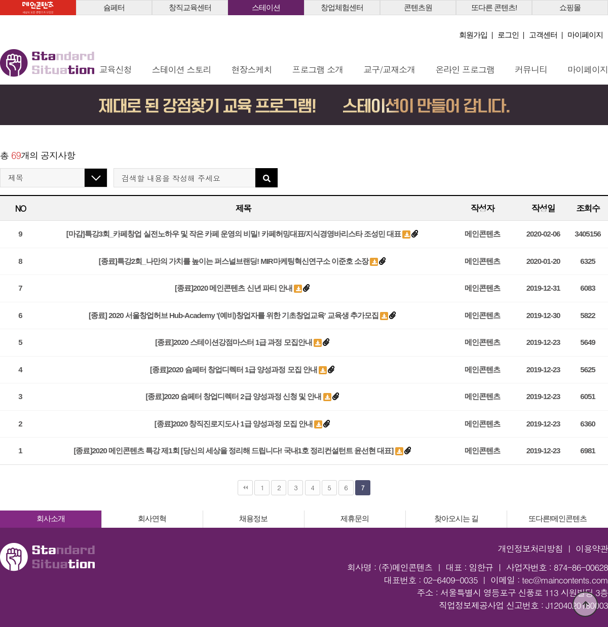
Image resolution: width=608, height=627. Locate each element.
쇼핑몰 (570, 7)
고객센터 (543, 34)
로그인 (508, 34)
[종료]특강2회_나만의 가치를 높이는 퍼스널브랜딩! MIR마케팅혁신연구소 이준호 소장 (234, 261)
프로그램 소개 (318, 69)
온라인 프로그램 (465, 69)
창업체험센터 (342, 7)
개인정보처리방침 (530, 549)
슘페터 (114, 7)
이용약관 (592, 549)
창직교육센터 (190, 7)
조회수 (587, 208)
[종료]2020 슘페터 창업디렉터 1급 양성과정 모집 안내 (234, 369)
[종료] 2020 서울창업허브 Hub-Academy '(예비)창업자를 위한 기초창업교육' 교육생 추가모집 (234, 315)
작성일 (543, 208)
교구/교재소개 (389, 69)
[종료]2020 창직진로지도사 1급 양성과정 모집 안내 (235, 423)
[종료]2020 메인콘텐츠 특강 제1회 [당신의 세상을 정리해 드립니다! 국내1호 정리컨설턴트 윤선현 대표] (234, 450)
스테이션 (266, 7)
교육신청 (115, 69)
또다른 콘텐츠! (494, 7)
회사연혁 (152, 518)
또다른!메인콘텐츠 (557, 518)
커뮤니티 (531, 69)
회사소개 (50, 518)
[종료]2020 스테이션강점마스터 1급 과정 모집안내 (234, 342)
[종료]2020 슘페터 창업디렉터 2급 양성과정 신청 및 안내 (234, 396)
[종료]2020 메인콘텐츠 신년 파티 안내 (234, 288)
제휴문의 (354, 518)
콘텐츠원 (418, 7)
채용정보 (253, 518)
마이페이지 (585, 34)
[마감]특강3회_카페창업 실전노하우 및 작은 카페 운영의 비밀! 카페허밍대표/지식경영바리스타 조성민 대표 (234, 233)
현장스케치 (252, 69)
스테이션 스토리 (181, 69)
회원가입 (473, 34)
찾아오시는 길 (456, 518)
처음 (245, 487)
